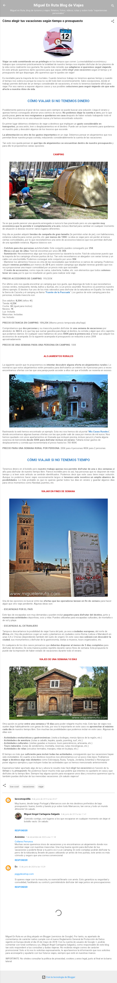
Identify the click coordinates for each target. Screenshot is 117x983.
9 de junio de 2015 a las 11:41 (73, 814)
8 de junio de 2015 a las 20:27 (44, 799)
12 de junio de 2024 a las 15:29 (32, 867)
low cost (14, 786)
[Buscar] (113, 6)
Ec (16, 866)
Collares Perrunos (24, 841)
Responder (21, 830)
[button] (113, 21)
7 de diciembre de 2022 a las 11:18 (41, 837)
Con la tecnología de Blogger (58, 977)
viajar (41, 786)
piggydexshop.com (24, 874)
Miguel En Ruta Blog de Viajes (59, 5)
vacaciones (28, 786)
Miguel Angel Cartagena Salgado (42, 814)
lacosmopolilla (22, 799)
